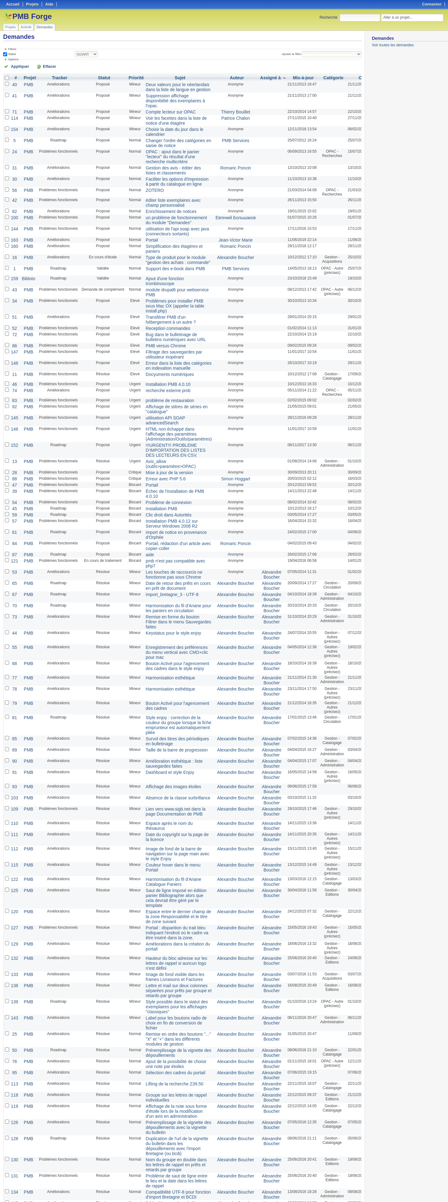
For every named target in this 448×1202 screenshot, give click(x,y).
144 (14, 208)
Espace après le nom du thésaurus (170, 741)
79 (14, 629)
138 (14, 885)
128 (14, 1021)
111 (14, 751)
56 (14, 172)
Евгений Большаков (222, 198)
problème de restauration (162, 360)
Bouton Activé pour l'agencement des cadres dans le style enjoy (169, 593)
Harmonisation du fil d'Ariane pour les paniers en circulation (170, 544)
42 (14, 182)
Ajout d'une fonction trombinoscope (171, 253)
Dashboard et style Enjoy (162, 692)
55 (14, 577)
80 (14, 1149)
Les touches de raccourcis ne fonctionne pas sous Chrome (166, 515)
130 (14, 1035)
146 (14, 324)
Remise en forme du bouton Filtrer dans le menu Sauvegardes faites (170, 554)
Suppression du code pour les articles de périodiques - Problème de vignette (170, 1096)
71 (14, 103)
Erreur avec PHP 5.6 (159, 429)
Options (13, 59)
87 (14, 497)
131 (14, 1049)
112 (14, 765)
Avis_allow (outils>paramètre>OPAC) (163, 416)
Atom (338, 1190)
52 (14, 293)
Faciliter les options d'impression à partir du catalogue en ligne (170, 164)
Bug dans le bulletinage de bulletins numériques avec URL (171, 301)
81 (14, 644)
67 (14, 532)
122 (14, 794)
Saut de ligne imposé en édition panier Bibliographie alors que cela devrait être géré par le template (170, 808)
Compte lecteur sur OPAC (163, 103)
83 (14, 360)
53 (14, 513)
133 (14, 875)
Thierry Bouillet (221, 103)
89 (14, 672)
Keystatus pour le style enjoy (165, 562)
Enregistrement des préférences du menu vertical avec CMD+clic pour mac (171, 581)
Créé (344, 77)
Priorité (132, 77)
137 (14, 1106)
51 (14, 283)
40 (14, 83)
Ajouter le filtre (293, 53)
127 (14, 832)
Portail (147, 218)
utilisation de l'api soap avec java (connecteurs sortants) (169, 210)
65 (14, 522)
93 (14, 707)
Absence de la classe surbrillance (169, 716)
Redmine (208, 1198)
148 (14, 385)
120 (14, 818)
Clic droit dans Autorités (161, 462)
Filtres (12, 49)
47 (14, 435)
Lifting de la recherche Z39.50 (166, 972)
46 (14, 344)
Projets (10, 27)
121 (14, 503)
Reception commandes (161, 293)
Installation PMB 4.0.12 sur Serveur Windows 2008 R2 (171, 469)
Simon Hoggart (221, 429)
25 (14, 928)
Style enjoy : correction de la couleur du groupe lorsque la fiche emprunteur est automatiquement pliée (170, 650)
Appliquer (16, 66)
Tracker (56, 77)
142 (14, 1121)
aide (145, 497)
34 (14, 269)
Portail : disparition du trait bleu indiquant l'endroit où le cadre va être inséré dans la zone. (168, 836)
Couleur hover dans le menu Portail (171, 779)
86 (14, 309)
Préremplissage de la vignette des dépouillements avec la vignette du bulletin (170, 1010)
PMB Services (221, 128)
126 (14, 1006)
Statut (11, 53)
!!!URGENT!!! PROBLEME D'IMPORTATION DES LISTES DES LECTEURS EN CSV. (167, 403)
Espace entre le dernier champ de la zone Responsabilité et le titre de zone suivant (171, 822)
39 (14, 440)
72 (14, 299)
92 (14, 365)
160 (14, 223)
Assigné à (252, 77)
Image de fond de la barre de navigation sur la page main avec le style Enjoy (171, 769)
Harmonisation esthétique (163, 605)
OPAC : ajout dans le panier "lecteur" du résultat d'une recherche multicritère (165, 142)
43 (14, 259)
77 (14, 605)
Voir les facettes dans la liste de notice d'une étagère (168, 110)
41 (14, 93)
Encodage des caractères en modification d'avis (165, 1166)
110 (14, 741)
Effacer (37, 66)
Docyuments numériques (162, 334)
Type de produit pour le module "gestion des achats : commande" (169, 235)
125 (14, 804)
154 (14, 118)
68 (14, 591)
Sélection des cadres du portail (167, 962)
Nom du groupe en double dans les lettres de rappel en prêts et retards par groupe (171, 1039)
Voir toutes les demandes (393, 45)
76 (14, 952)
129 (14, 846)
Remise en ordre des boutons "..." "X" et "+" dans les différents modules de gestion (169, 932)
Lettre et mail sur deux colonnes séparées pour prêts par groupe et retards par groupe (170, 889)
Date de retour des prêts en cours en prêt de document (169, 524)
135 (14, 1073)
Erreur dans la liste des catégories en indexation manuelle (170, 326)
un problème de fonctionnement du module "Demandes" (170, 200)
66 (14, 1135)
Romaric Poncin (222, 152)
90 (14, 682)
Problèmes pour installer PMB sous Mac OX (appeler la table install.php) (171, 273)
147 (14, 314)
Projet (27, 77)
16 (14, 233)
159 (14, 253)
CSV (348, 1190)
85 (14, 662)
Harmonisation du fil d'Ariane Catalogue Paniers (165, 796)
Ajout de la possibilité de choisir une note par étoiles (168, 954)
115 (14, 779)
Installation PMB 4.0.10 (161, 344)
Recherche (329, 17)
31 (14, 152)
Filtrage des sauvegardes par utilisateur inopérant (166, 316)
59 (14, 462)
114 (14, 108)
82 (14, 192)
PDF (358, 1190)
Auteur (223, 77)
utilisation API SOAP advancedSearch (158, 377)
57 (14, 467)
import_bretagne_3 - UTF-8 (164, 532)
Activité (26, 27)
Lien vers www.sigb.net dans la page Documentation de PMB (167, 728)
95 (14, 962)
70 (14, 542)
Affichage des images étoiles (165, 707)
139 (14, 899)
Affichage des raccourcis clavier (168, 1106)
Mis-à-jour (284, 77)
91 (14, 692)
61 (14, 477)
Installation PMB (155, 456)
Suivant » (51, 1181)
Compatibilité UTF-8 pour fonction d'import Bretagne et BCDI (169, 1065)
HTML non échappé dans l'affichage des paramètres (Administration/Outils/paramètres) (170, 389)
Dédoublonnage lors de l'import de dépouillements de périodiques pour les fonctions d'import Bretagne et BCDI (171, 1080)
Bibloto (26, 253)
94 (14, 1164)
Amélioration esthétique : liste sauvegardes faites (166, 684)
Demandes (44, 27)
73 (14, 552)
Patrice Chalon (222, 108)
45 (14, 456)
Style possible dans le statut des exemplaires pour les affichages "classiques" (168, 903)
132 (14, 861)
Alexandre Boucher (222, 233)
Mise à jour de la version (162, 424)
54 (14, 450)
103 (14, 716)
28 (14, 424)
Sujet (172, 77)
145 (14, 375)
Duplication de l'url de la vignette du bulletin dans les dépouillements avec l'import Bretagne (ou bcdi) (171, 1025)
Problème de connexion (161, 450)
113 (14, 972)
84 (14, 487)
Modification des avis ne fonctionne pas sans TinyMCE (171, 1151)
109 (14, 726)
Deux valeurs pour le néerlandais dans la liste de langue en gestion (169, 85)
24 (14, 138)
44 (14, 562)
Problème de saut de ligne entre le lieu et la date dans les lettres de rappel (170, 1053)
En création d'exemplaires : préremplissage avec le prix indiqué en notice (171, 1125)
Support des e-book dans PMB (167, 243)
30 (14, 162)
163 (14, 218)
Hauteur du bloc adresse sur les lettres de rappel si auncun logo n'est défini (168, 865)
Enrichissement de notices (163, 192)
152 (14, 399)
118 (14, 982)
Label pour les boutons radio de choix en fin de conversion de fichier (168, 918)
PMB (26, 83)
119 (14, 992)
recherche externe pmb (161, 350)
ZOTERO (149, 172)
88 (14, 429)
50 (14, 942)
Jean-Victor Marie (221, 218)
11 (14, 334)
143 (14, 914)
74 (14, 350)
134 (14, 1063)
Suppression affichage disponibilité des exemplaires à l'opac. (170, 95)
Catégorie (314, 77)
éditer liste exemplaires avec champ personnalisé (165, 184)
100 (14, 198)
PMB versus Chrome (159, 309)
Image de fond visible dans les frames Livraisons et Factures (167, 877)
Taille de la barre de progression (168, 672)
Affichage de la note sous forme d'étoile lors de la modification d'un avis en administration (170, 996)
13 (14, 414)
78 (14, 615)
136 (14, 1092)
